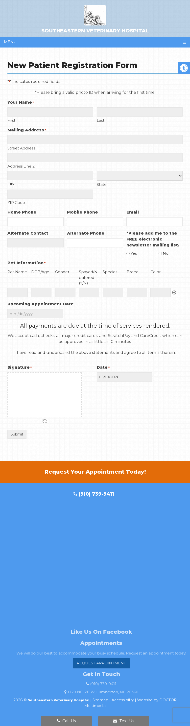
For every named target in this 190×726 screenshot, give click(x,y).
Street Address (21, 148)
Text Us (123, 721)
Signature (19, 367)
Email (132, 212)
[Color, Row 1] (160, 292)
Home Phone (21, 212)
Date (103, 367)
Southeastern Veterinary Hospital (95, 19)
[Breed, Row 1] (137, 292)
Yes (134, 253)
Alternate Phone (85, 233)
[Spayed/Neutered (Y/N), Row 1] (89, 292)
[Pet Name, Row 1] (17, 292)
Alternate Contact (27, 233)
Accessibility (123, 700)
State (102, 184)
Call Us (66, 721)
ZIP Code (16, 202)
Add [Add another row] (174, 292)
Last (100, 120)
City (10, 184)
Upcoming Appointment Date (40, 304)
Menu (10, 42)
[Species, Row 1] (113, 292)
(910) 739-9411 (93, 494)
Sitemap (100, 700)
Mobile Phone (82, 212)
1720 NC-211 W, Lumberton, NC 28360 (111, 692)
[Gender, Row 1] (65, 292)
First (11, 120)
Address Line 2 (21, 166)
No (165, 253)
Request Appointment (109, 663)
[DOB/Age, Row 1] (41, 292)
